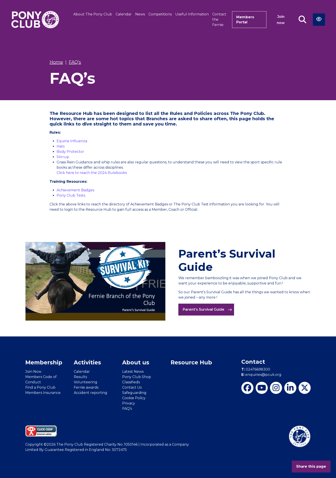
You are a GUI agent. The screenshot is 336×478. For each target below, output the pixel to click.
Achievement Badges (75, 190)
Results (80, 377)
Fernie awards (86, 387)
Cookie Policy (134, 398)
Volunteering (85, 382)
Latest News (133, 371)
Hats (61, 146)
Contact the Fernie (219, 19)
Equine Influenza (72, 141)
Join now (281, 20)
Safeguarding (134, 393)
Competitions (160, 14)
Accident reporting (90, 393)
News (140, 14)
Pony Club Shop (136, 377)
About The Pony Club (92, 14)
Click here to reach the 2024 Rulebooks (92, 173)
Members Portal (245, 19)
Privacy (128, 403)
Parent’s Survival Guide (207, 309)
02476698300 (255, 369)
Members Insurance (43, 393)
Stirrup (63, 157)
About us (135, 362)
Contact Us (132, 387)
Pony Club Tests (71, 195)
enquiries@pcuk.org (261, 375)
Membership (43, 362)
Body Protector (70, 151)
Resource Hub (191, 362)
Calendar (124, 14)
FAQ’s (127, 408)
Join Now (33, 371)
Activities (87, 362)
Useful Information (192, 14)
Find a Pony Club (40, 387)
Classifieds (131, 382)
